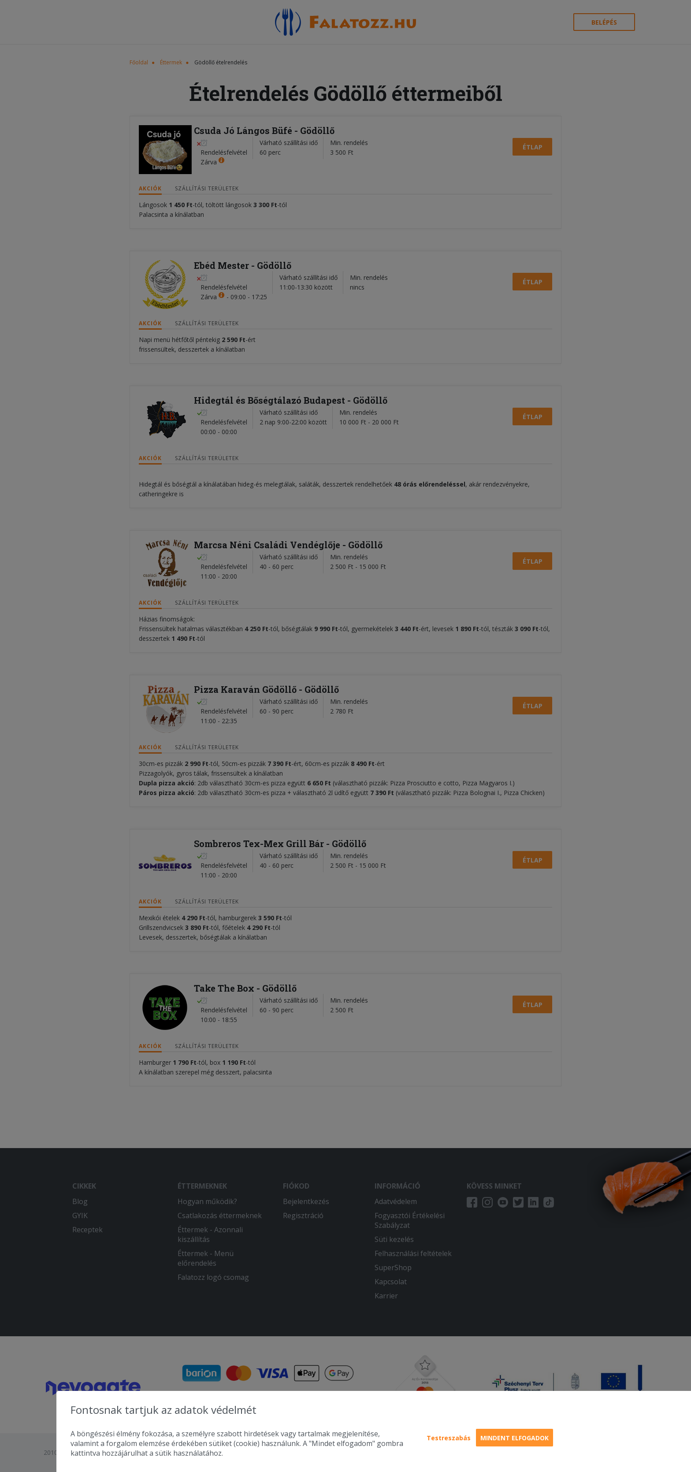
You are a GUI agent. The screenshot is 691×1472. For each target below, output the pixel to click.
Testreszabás (449, 1438)
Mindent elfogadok (514, 1438)
